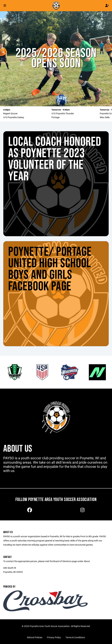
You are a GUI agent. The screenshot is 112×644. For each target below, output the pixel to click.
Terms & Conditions (75, 637)
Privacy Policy (54, 637)
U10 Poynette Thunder (62, 113)
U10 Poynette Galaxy (13, 117)
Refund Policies (34, 637)
